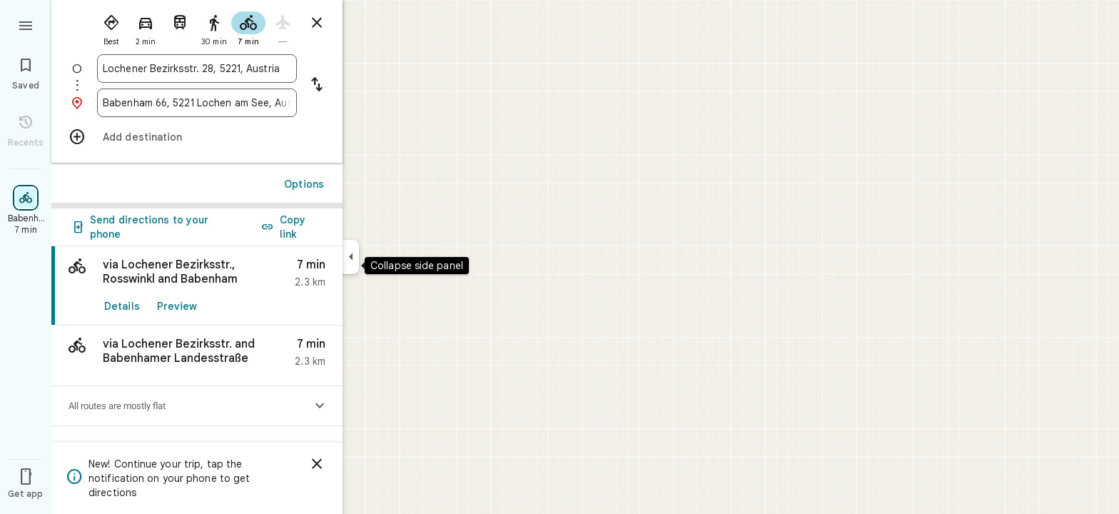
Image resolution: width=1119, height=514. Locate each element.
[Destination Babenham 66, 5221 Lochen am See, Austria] (197, 102)
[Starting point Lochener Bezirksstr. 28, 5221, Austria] (197, 68)
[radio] (111, 27)
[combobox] (197, 68)
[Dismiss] (316, 464)
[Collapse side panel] (351, 257)
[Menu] (25, 24)
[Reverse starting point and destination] (317, 85)
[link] (197, 286)
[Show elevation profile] (319, 406)
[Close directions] (317, 23)
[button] (197, 356)
